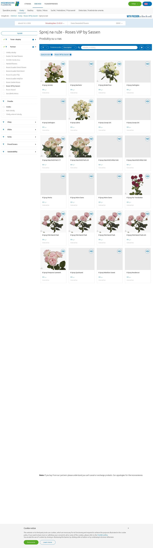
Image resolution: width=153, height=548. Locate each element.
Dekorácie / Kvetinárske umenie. (91, 10)
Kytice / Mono (42, 10)
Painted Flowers (11, 64)
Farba (6, 136)
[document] (76, 532)
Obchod (37, 4)
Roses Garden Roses (13, 82)
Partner (10, 46)
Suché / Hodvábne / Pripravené (63, 10)
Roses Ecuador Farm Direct (15, 71)
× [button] (128, 528)
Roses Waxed (10, 90)
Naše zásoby (10, 110)
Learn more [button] (47, 542)
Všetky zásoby (11, 52)
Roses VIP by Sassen (31, 16)
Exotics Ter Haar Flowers (14, 56)
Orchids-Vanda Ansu (13, 60)
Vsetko (8, 107)
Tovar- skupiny (12, 39)
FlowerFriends (51, 4)
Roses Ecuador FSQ (13, 75)
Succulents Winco (12, 93)
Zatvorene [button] (31, 542)
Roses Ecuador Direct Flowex (16, 67)
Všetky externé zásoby (14, 114)
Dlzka (6, 129)
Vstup (134, 4)
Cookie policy (102, 535)
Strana (28, 4)
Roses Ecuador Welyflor (14, 78)
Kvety (22, 10)
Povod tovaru (9, 144)
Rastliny (30, 10)
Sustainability (9, 151)
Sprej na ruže (46, 55)
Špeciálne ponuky (9, 10)
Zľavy (6, 122)
